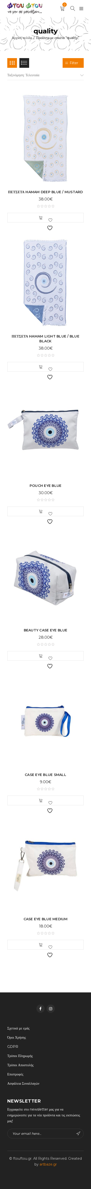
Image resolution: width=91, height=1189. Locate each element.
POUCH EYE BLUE (46, 485)
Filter (73, 63)
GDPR (12, 1046)
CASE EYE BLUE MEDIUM (46, 919)
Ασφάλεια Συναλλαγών (23, 1083)
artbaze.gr (48, 1164)
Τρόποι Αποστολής (20, 1065)
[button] (40, 217)
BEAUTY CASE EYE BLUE (45, 630)
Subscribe (78, 1133)
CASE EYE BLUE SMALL (45, 775)
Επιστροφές (15, 1074)
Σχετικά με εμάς (18, 1028)
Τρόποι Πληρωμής (20, 1056)
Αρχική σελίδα (22, 38)
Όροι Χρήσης (16, 1037)
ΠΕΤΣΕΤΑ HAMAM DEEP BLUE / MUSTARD (45, 192)
